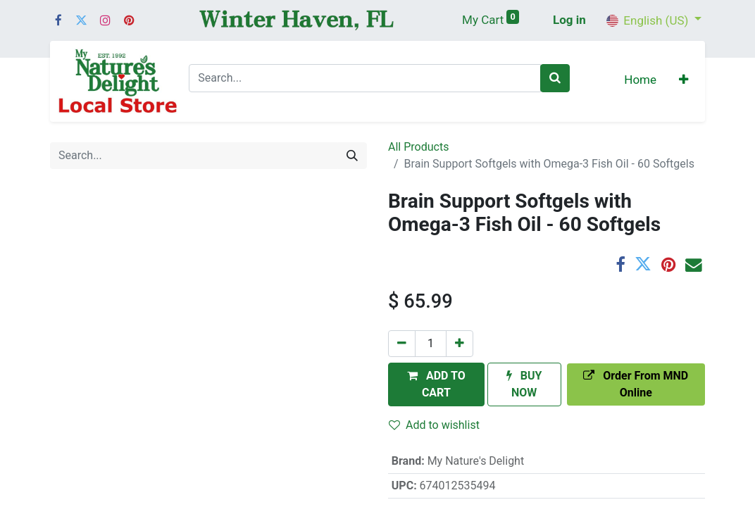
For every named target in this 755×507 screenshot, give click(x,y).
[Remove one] (402, 343)
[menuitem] (640, 81)
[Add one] (459, 343)
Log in (569, 20)
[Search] (555, 78)
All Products (418, 147)
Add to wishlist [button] (434, 425)
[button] (683, 81)
